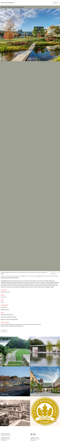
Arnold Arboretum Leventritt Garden (10, 364)
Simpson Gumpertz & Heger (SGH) (9, 319)
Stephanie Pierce (5, 309)
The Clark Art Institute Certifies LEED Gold (42, 424)
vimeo (34, 434)
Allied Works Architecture (7, 314)
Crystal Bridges (5, 394)
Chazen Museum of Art (37, 394)
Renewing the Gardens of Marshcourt (10, 424)
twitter (31, 434)
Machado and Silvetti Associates (8, 317)
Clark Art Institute (35, 364)
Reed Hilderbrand (7, 2)
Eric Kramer (4, 307)
